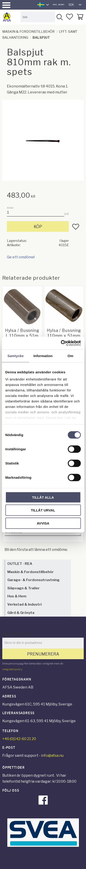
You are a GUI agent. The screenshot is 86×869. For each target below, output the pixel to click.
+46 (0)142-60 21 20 (19, 739)
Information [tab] (43, 356)
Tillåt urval (43, 510)
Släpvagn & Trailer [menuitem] (23, 588)
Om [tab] (70, 356)
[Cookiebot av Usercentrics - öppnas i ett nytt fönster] (61, 343)
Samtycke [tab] (15, 356)
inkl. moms (58, 4)
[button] (6, 5)
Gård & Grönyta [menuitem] (20, 612)
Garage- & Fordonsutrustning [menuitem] (33, 580)
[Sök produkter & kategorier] (38, 17)
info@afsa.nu (52, 755)
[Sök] (59, 17)
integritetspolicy (12, 669)
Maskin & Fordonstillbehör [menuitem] (30, 572)
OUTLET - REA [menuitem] (19, 563)
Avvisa (43, 523)
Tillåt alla (43, 497)
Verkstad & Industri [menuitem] (24, 604)
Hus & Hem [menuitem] (16, 596)
